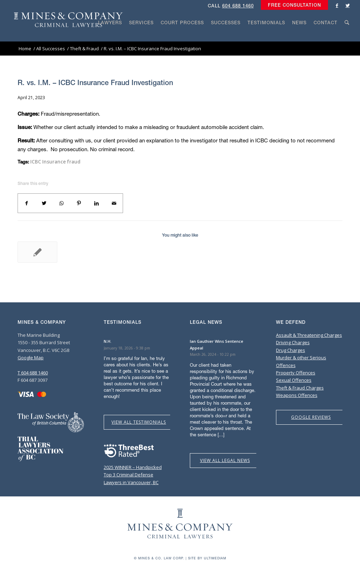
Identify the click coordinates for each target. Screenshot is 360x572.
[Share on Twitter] (44, 203)
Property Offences (295, 372)
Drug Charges (290, 350)
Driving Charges (293, 342)
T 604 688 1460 (33, 372)
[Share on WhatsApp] (61, 203)
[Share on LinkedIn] (96, 203)
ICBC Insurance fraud (55, 162)
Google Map (31, 357)
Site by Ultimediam (207, 558)
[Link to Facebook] (337, 5)
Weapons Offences (296, 395)
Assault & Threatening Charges (309, 335)
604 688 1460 (238, 5)
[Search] (347, 35)
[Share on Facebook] (27, 203)
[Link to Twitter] (347, 5)
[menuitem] (292, 5)
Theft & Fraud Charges (300, 388)
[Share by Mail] (114, 203)
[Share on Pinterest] (79, 203)
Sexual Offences (293, 380)
